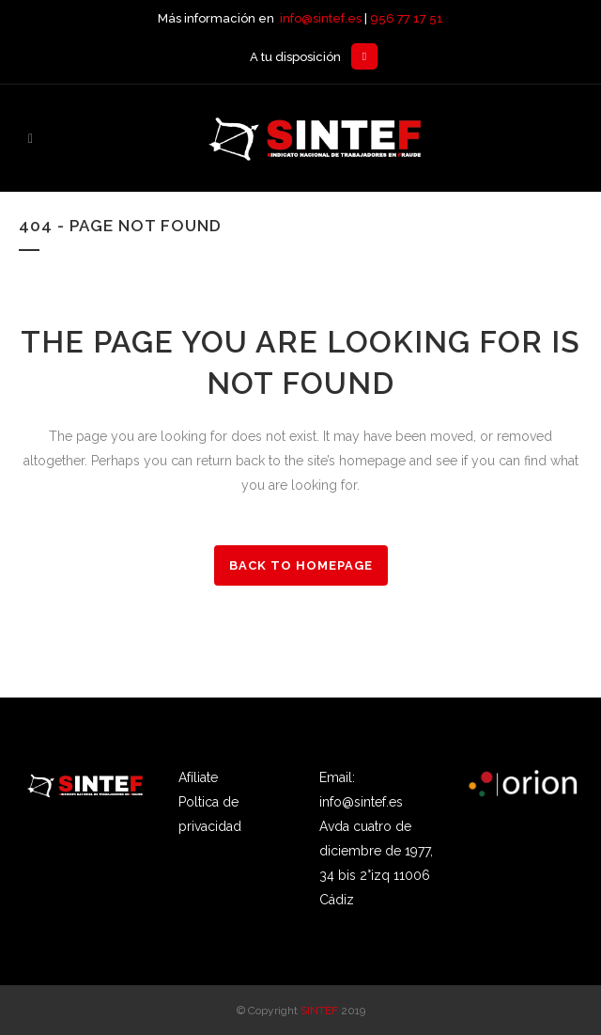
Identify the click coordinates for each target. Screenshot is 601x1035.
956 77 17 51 (406, 18)
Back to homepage (301, 565)
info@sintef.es (321, 18)
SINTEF (319, 1010)
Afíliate (198, 777)
